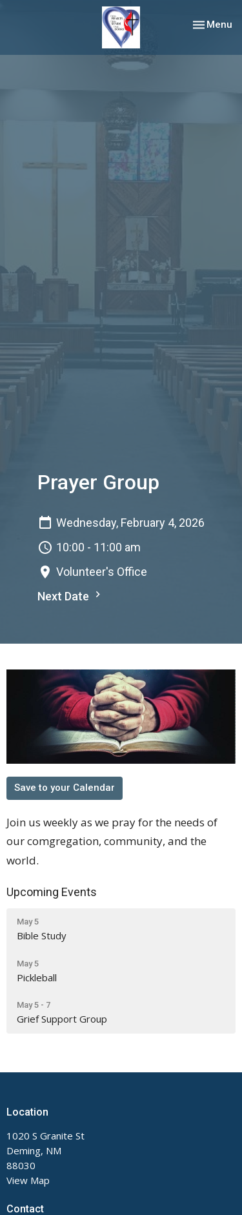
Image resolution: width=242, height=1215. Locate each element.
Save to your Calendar (64, 787)
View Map (28, 1180)
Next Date (70, 595)
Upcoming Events (51, 892)
